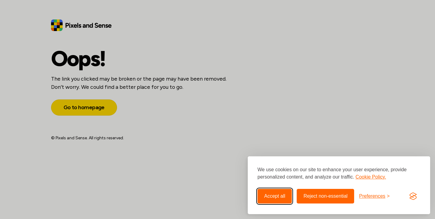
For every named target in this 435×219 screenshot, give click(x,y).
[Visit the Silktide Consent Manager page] (413, 196)
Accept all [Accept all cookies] (274, 196)
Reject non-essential (325, 196)
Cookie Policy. (371, 176)
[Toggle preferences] (374, 196)
